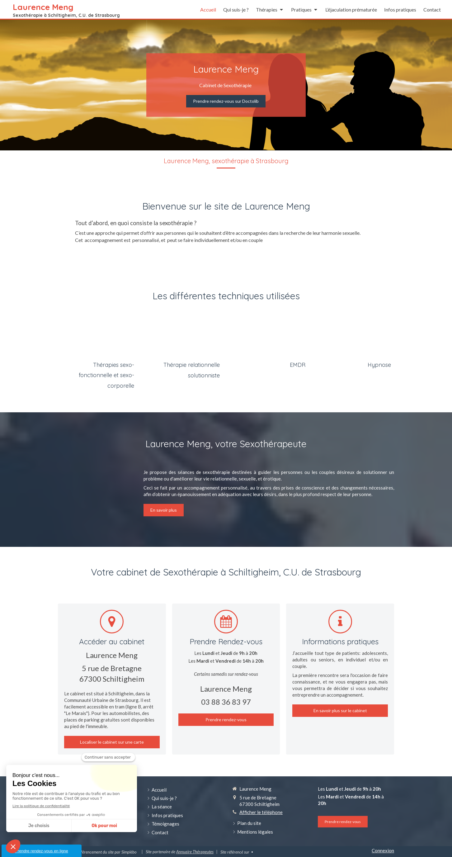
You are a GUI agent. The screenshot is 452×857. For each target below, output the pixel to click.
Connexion (383, 850)
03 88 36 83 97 (226, 701)
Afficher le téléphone (261, 812)
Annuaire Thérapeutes (195, 851)
